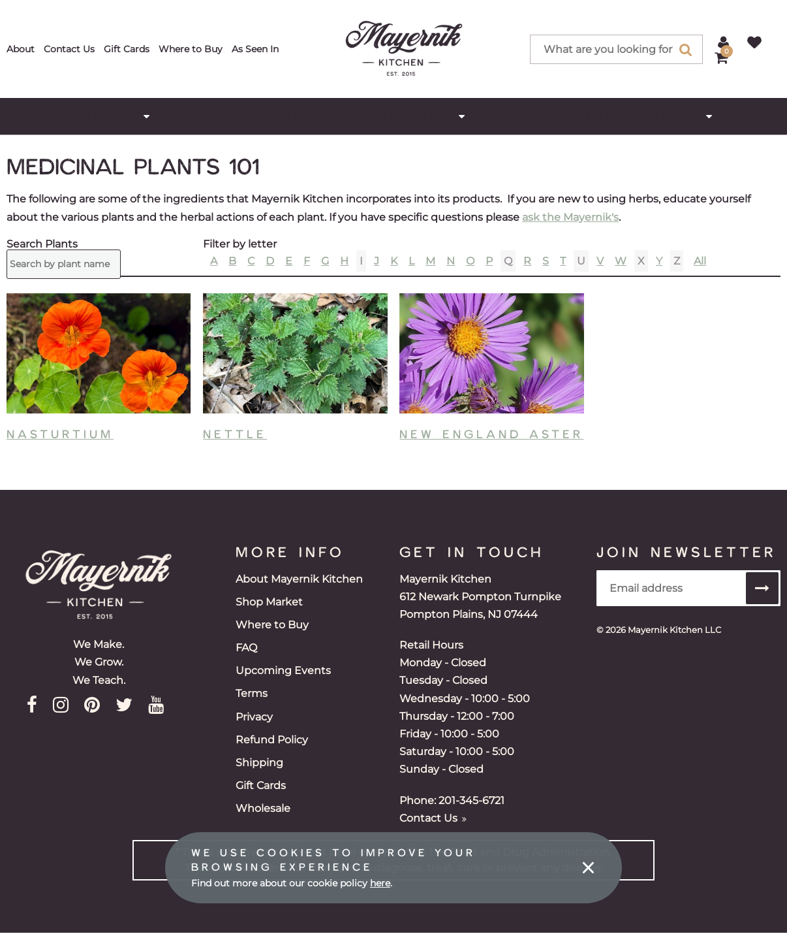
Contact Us (69, 49)
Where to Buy (191, 49)
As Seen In (255, 49)
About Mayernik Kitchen (299, 579)
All (700, 261)
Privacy (254, 717)
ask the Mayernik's (570, 217)
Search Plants (42, 244)
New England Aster (491, 434)
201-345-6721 (471, 800)
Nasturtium (60, 434)
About (21, 49)
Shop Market (269, 602)
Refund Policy (272, 740)
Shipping (259, 762)
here (380, 883)
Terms (252, 693)
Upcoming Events (283, 670)
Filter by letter (240, 244)
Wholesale (263, 808)
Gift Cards (126, 49)
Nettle (235, 434)
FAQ (246, 647)
